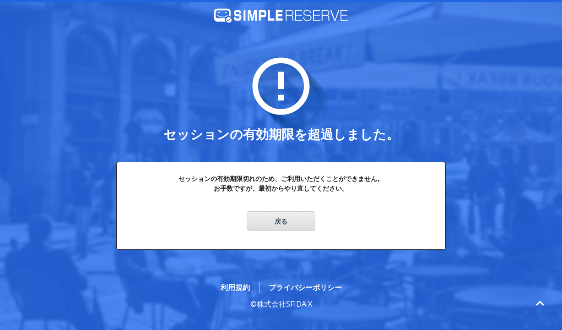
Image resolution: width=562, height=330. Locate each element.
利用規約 (235, 287)
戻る (281, 221)
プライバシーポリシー (305, 287)
